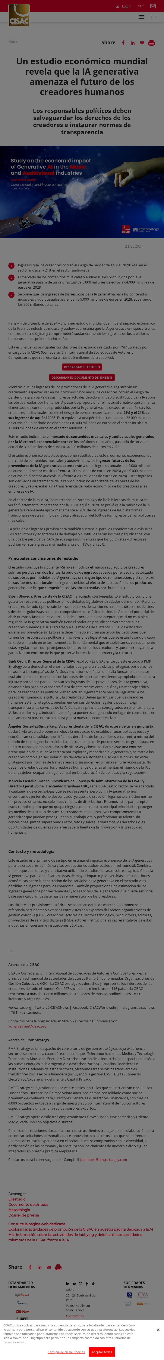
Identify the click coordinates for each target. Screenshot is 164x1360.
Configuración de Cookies (66, 1353)
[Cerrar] (158, 1331)
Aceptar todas (102, 1353)
